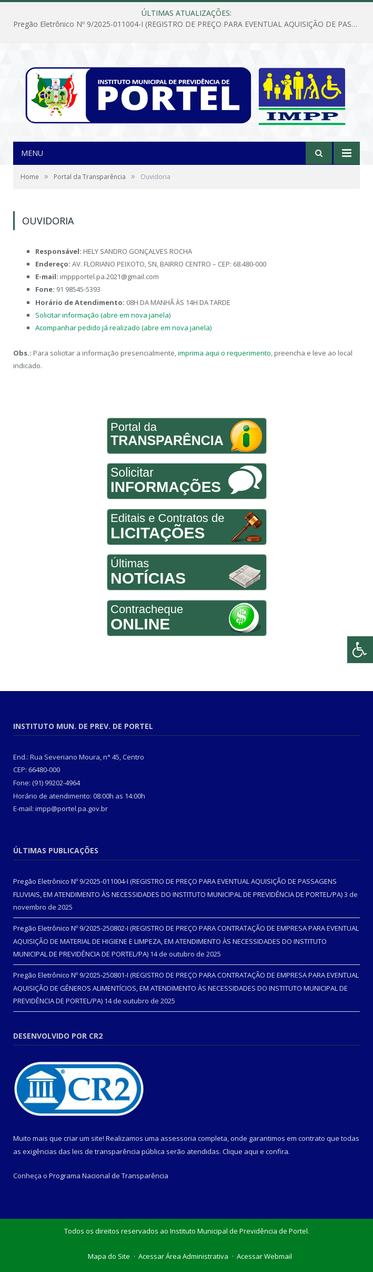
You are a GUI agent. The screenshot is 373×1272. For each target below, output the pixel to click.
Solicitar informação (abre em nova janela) (102, 315)
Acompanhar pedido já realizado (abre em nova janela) (123, 327)
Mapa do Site (109, 1256)
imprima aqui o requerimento (224, 353)
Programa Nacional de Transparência (108, 1175)
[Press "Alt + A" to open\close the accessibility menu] (360, 649)
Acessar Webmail (264, 1256)
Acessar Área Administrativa (183, 1256)
